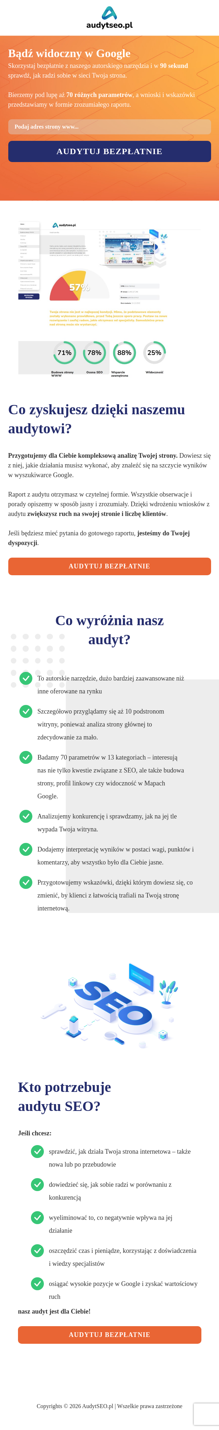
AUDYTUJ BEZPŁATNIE (109, 566)
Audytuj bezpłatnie (109, 151)
